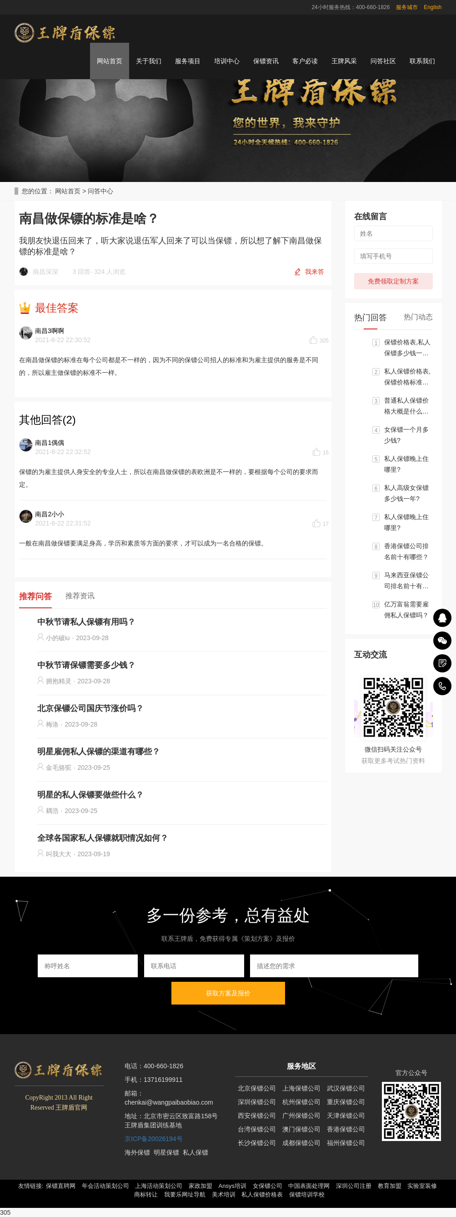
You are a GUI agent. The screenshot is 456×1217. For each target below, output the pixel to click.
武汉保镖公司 (346, 1088)
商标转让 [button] (146, 1194)
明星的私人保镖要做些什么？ (90, 795)
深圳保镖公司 (257, 1102)
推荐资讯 (80, 596)
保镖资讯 (266, 61)
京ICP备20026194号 (154, 1138)
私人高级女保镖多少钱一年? (406, 493)
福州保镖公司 (346, 1142)
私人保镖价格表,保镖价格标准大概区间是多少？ (407, 378)
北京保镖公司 (257, 1088)
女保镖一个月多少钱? (406, 435)
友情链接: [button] (31, 1185)
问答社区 (383, 61)
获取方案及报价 (228, 993)
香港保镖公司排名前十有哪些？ (406, 551)
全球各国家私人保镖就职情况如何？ (102, 838)
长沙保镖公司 (257, 1142)
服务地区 (301, 1066)
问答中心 (100, 191)
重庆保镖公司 (346, 1102)
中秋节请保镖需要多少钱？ (86, 665)
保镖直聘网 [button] (60, 1185)
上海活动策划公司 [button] (158, 1185)
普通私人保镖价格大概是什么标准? (406, 407)
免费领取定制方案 (393, 281)
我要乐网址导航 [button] (184, 1194)
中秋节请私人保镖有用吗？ (86, 622)
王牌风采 (344, 61)
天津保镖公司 (346, 1115)
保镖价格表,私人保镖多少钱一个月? (407, 348)
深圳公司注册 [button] (353, 1185)
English (432, 7)
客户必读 (305, 61)
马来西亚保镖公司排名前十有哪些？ (406, 581)
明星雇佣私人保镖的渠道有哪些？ (98, 751)
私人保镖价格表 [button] (262, 1194)
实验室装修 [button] (422, 1185)
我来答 (314, 271)
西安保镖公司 (257, 1115)
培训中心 (227, 61)
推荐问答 (35, 596)
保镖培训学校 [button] (307, 1194)
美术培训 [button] (224, 1194)
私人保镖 (195, 1152)
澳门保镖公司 (301, 1129)
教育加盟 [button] (389, 1185)
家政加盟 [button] (200, 1185)
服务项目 (187, 61)
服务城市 (407, 7)
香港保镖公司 (346, 1129)
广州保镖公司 (301, 1115)
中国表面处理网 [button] (309, 1185)
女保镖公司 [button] (267, 1185)
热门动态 (418, 317)
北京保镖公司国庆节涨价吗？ (90, 708)
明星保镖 (166, 1152)
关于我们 (148, 61)
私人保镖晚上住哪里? (406, 464)
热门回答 (370, 317)
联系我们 (422, 61)
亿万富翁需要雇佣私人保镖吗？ (406, 610)
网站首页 (109, 61)
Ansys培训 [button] (232, 1185)
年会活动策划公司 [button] (105, 1185)
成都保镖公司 (301, 1142)
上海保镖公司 (301, 1088)
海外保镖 (137, 1152)
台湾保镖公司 (257, 1129)
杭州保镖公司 (301, 1102)
